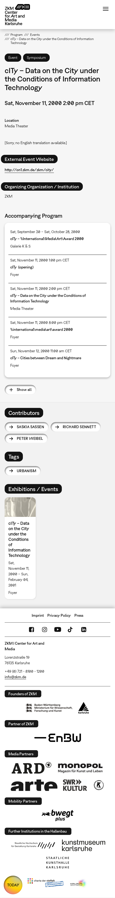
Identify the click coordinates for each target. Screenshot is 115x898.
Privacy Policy (59, 615)
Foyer (14, 274)
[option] (22, 548)
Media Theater (16, 126)
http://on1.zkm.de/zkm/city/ (29, 170)
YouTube (57, 629)
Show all (24, 389)
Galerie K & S (20, 246)
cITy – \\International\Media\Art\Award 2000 (47, 239)
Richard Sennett (79, 427)
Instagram (44, 629)
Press (78, 615)
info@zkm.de (15, 677)
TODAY (13, 885)
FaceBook (31, 629)
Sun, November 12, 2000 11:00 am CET (41, 351)
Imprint (38, 615)
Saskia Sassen (30, 427)
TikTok (70, 629)
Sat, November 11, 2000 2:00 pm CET (40, 288)
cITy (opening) (22, 267)
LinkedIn (83, 629)
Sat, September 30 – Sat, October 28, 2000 (45, 232)
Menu (105, 9)
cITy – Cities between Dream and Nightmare (45, 358)
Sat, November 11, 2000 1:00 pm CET (39, 260)
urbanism (26, 471)
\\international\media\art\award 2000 (41, 329)
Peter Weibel (30, 438)
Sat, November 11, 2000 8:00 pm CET (40, 322)
